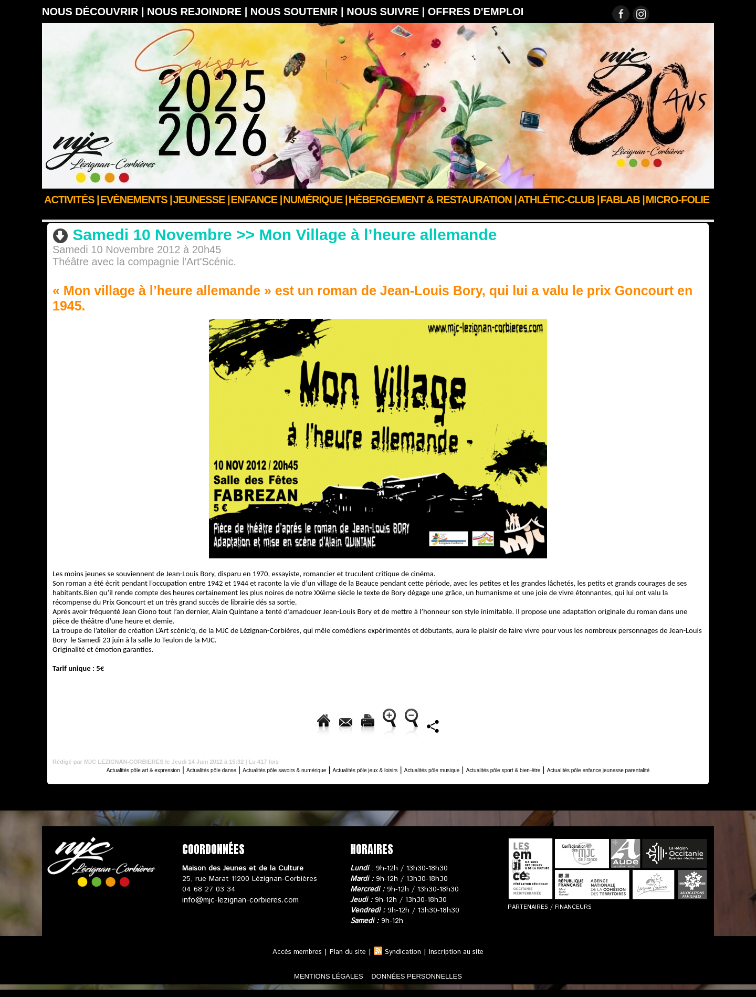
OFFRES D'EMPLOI (476, 11)
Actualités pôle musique (532, 767)
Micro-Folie (677, 199)
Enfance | (256, 199)
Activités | (71, 199)
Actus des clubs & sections (121, 214)
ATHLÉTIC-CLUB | (559, 199)
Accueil (54, 214)
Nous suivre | (387, 11)
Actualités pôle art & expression (231, 214)
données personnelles (432, 983)
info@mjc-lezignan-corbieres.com (237, 907)
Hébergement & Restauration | (433, 199)
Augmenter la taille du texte (408, 724)
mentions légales (311, 983)
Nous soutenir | (298, 11)
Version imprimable (302, 724)
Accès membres (290, 959)
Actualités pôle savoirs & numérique (319, 767)
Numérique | (315, 199)
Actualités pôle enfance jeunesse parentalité (378, 776)
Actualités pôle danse (213, 767)
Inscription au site (462, 959)
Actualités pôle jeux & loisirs (437, 767)
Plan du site (345, 959)
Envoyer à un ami (214, 724)
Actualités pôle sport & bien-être (636, 767)
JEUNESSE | (201, 199)
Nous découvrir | (94, 11)
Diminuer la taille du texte (524, 724)
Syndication (404, 959)
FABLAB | (623, 199)
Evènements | (136, 199)
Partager (606, 724)
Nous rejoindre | (198, 11)
